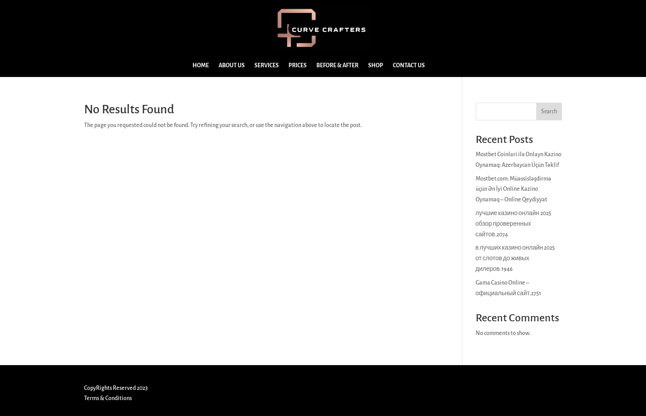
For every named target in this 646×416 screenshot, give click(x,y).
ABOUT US (232, 65)
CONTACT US (409, 65)
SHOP (375, 65)
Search (549, 111)
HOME (200, 65)
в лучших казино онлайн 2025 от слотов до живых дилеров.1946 (515, 258)
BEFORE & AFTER (337, 65)
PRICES (297, 65)
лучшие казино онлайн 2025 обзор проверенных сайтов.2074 (513, 224)
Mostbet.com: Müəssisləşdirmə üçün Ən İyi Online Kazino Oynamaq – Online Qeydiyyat (513, 189)
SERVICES (266, 65)
